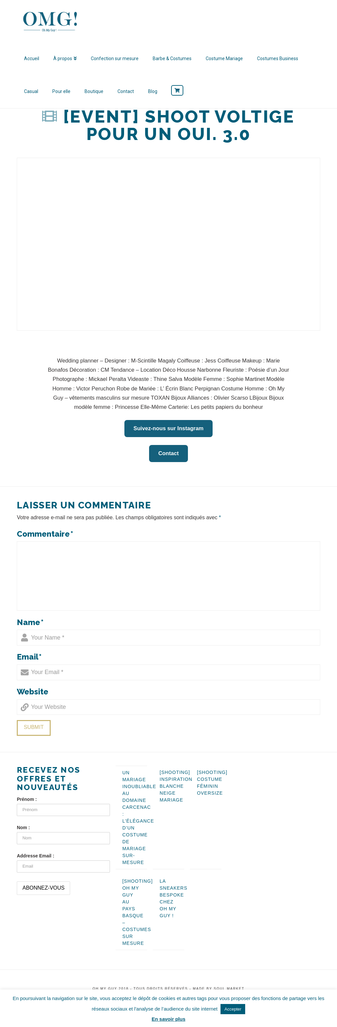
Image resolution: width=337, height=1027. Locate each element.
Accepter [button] (232, 1009)
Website (32, 691)
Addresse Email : (35, 855)
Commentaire (45, 534)
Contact (168, 453)
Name (30, 622)
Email (29, 657)
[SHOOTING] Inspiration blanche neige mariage (176, 786)
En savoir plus (169, 1019)
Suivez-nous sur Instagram (169, 428)
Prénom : (27, 799)
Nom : (23, 827)
